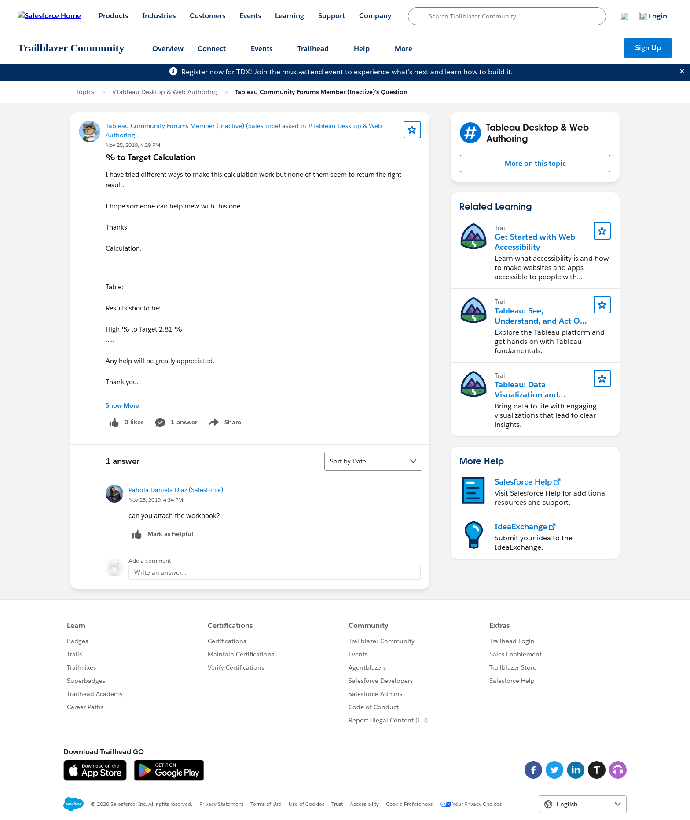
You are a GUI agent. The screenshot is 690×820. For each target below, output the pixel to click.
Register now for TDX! (216, 72)
